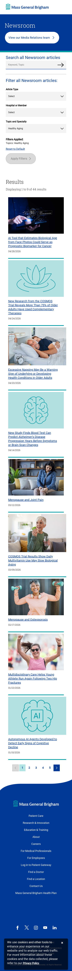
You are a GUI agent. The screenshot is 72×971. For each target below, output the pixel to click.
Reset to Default (15, 148)
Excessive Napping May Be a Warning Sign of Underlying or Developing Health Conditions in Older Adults (33, 374)
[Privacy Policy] (31, 963)
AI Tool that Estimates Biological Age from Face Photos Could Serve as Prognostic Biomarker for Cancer (32, 242)
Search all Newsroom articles (33, 57)
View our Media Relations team (29, 37)
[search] (36, 65)
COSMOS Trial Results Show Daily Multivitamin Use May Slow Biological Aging (33, 560)
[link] (15, 768)
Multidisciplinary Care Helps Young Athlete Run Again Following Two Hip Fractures (32, 678)
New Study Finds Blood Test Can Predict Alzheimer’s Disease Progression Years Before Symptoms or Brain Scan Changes (32, 439)
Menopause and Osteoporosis (28, 619)
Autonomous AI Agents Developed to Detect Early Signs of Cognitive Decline (32, 743)
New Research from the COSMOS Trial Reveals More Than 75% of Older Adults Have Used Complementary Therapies (33, 307)
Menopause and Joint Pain (26, 500)
